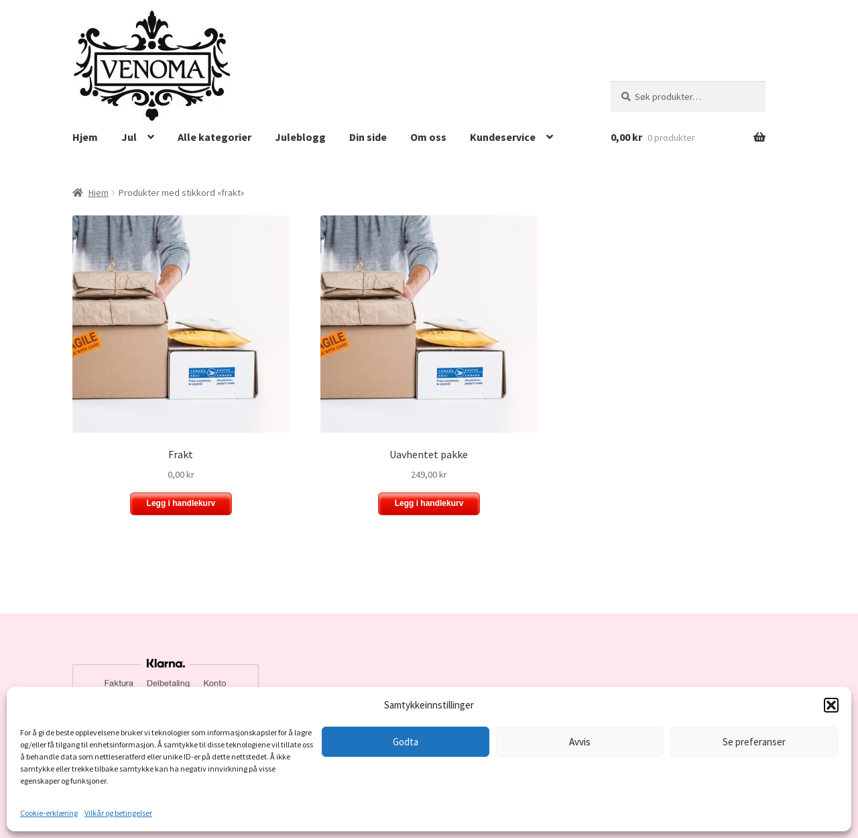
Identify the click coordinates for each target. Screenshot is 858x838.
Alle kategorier (214, 137)
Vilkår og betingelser (118, 813)
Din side (368, 137)
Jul (129, 137)
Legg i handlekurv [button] (181, 503)
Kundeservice (503, 137)
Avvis (580, 741)
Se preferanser (754, 741)
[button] (831, 705)
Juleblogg (300, 137)
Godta (405, 741)
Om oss (428, 137)
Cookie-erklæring (49, 813)
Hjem (85, 137)
